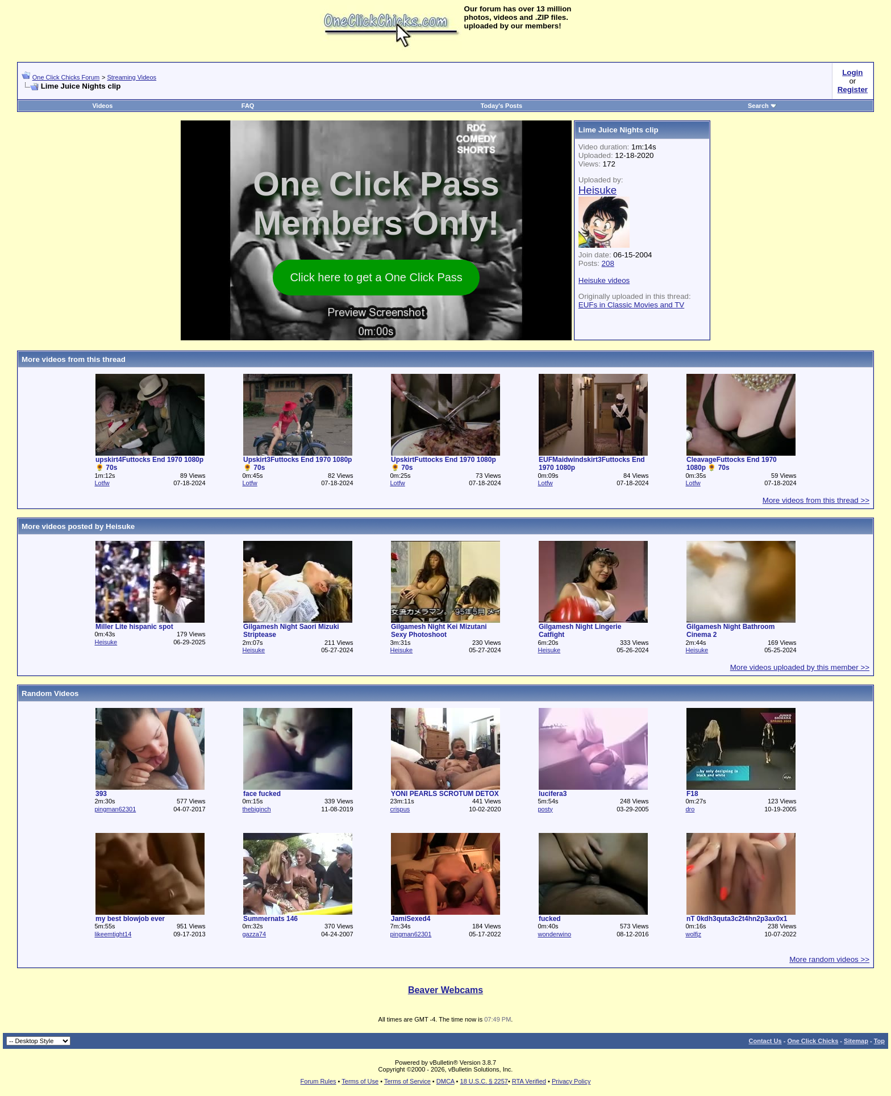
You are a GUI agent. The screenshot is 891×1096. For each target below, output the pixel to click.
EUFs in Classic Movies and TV (631, 305)
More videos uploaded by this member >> (799, 667)
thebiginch (256, 809)
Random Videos (50, 693)
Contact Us (765, 1040)
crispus (400, 809)
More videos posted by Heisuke (78, 526)
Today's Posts (501, 105)
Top (879, 1040)
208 (608, 263)
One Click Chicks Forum (66, 77)
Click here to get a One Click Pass (376, 277)
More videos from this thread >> (816, 500)
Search (762, 105)
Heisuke (105, 642)
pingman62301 (115, 809)
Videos (102, 105)
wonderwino (554, 934)
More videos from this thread (74, 359)
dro (689, 809)
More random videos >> (829, 959)
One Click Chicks (812, 1040)
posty (545, 809)
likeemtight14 (112, 934)
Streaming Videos (131, 77)
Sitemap (856, 1040)
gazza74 (254, 934)
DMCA (445, 1081)
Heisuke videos (604, 280)
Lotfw (101, 483)
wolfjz (693, 934)
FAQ (248, 105)
